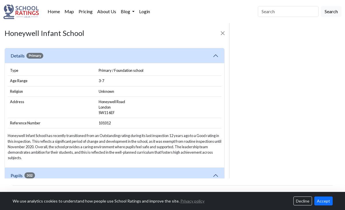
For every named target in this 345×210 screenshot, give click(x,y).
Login (144, 11)
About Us (106, 11)
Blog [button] (126, 11)
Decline (302, 201)
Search (331, 11)
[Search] (288, 11)
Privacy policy (192, 201)
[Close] (223, 33)
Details (27, 56)
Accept (323, 201)
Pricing (86, 11)
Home (54, 11)
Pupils (23, 175)
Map (69, 11)
